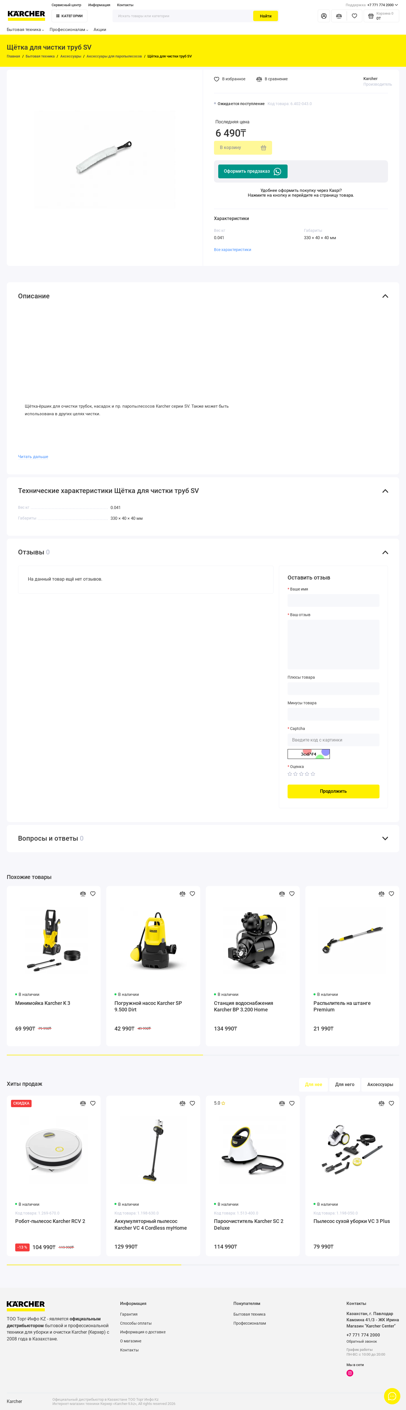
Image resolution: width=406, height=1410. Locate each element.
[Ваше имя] (333, 600)
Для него (344, 1084)
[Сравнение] (339, 16)
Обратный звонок (362, 1341)
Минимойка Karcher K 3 (42, 1003)
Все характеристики (232, 249)
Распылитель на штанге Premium (342, 1006)
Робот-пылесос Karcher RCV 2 (50, 1221)
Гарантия (129, 1314)
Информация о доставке (143, 1332)
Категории (69, 16)
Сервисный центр (66, 5)
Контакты (125, 5)
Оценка (297, 766)
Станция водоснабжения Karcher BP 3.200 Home (243, 1006)
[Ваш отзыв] (333, 644)
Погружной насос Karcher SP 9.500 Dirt (148, 1006)
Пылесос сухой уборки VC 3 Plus (352, 1221)
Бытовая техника (25, 29)
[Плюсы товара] (333, 688)
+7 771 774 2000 (372, 5)
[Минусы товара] (333, 714)
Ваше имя (299, 589)
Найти (266, 16)
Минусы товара (302, 703)
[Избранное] (354, 16)
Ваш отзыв (300, 614)
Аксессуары (380, 1084)
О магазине (130, 1341)
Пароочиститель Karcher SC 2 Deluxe (248, 1224)
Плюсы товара (301, 677)
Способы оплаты (136, 1323)
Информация (99, 5)
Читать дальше (33, 456)
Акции (100, 29)
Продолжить (333, 791)
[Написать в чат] (392, 1396)
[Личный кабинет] (324, 16)
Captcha (297, 728)
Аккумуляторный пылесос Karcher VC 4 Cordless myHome (150, 1224)
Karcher (370, 78)
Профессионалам (69, 29)
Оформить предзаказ (253, 171)
